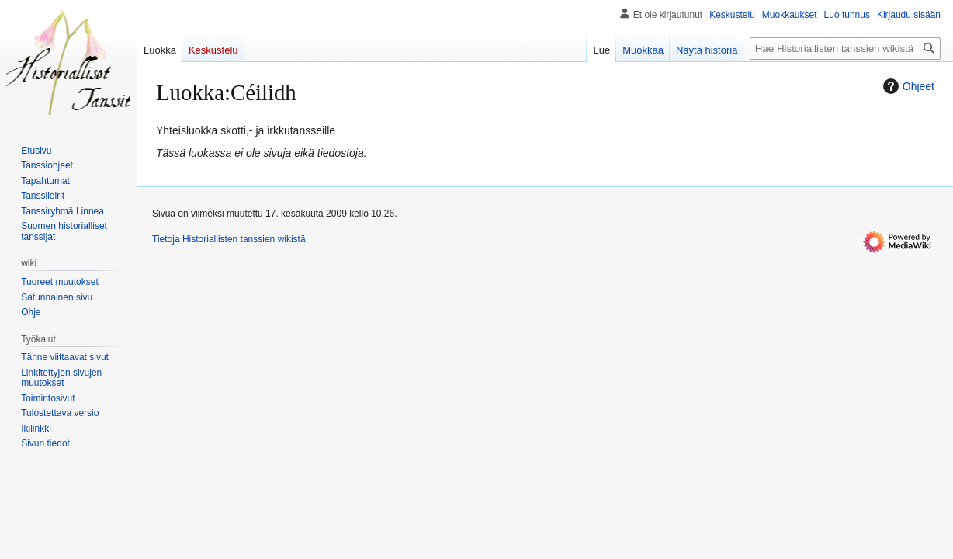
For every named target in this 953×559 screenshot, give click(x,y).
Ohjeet (906, 86)
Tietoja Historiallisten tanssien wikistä (229, 239)
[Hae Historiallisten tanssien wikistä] (845, 48)
